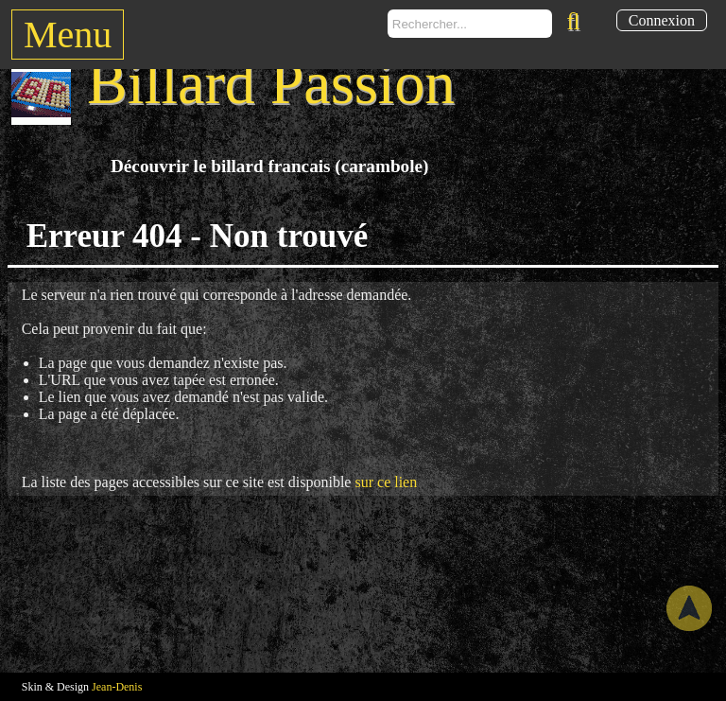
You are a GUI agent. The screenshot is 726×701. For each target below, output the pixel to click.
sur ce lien (385, 482)
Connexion (662, 20)
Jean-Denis (117, 686)
